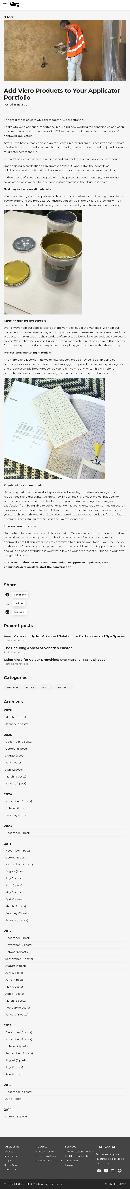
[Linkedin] (65, 612)
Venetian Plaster (44, 1151)
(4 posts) (18, 944)
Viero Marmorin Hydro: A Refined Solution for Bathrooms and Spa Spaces (64, 636)
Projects (9, 1160)
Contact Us (10, 1169)
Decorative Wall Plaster (48, 1160)
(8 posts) (17, 1007)
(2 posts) (15, 717)
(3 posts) (16, 724)
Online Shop (11, 1165)
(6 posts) (15, 1000)
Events (46, 687)
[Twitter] (65, 603)
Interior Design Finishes (79, 1151)
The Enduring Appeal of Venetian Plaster (38, 648)
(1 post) (15, 755)
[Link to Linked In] (112, 1170)
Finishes (8, 1151)
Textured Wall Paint (46, 1156)
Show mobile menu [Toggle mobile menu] (6, 4)
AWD (122, 1184)
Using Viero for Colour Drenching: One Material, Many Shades (54, 660)
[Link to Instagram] (105, 1170)
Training (69, 1165)
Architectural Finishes (77, 1156)
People (30, 687)
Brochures (10, 1156)
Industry (21, 104)
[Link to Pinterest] (119, 1170)
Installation (71, 1160)
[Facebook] (65, 594)
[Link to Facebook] (99, 1170)
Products (64, 687)
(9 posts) (15, 776)
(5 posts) (17, 748)
